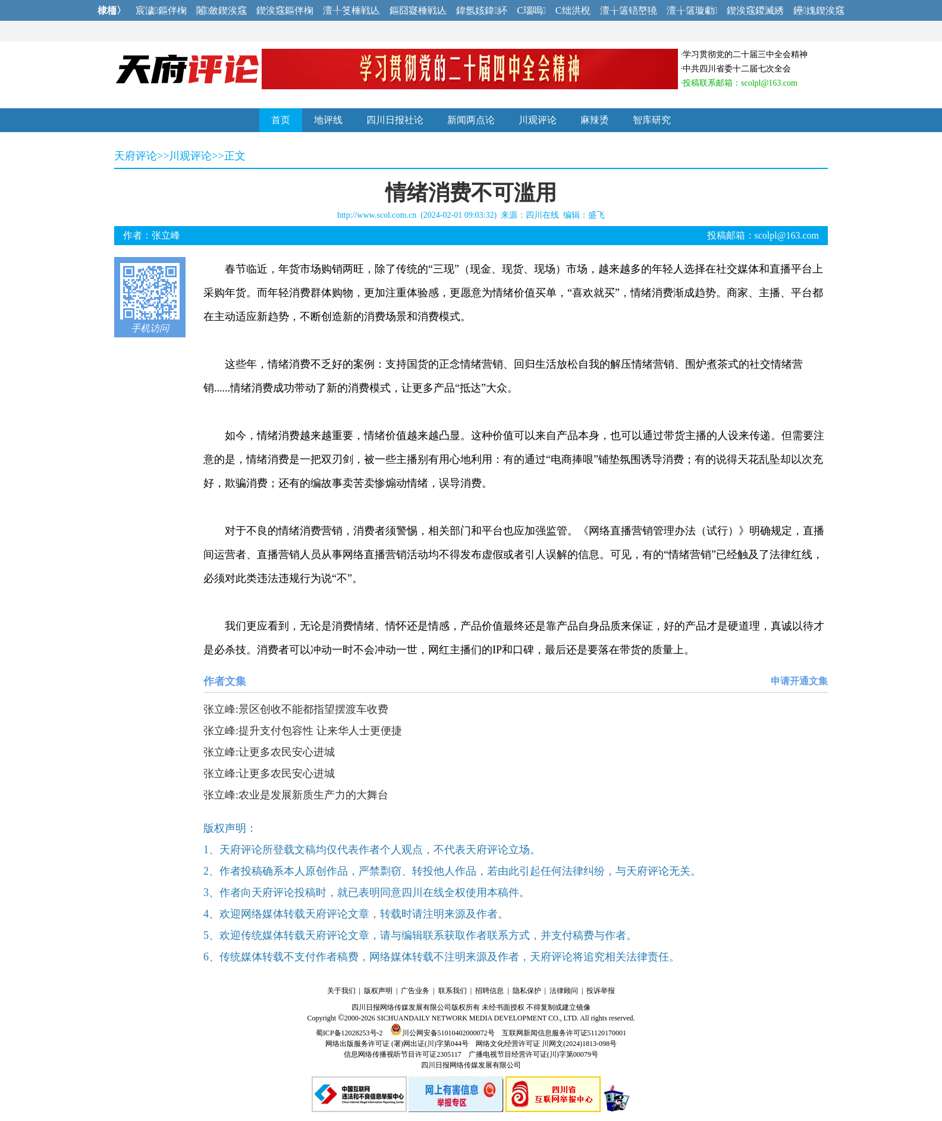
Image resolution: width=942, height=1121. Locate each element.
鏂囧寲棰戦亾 (418, 10)
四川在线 (542, 215)
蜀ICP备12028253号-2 (349, 1033)
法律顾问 (564, 991)
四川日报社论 (394, 120)
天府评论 (135, 156)
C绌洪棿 (573, 10)
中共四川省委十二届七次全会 (737, 68)
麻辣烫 (594, 120)
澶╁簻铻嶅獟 (628, 10)
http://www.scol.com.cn (376, 215)
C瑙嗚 (531, 10)
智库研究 (652, 120)
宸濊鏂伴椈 (161, 10)
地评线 (328, 120)
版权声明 (378, 991)
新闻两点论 (471, 120)
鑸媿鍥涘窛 (818, 10)
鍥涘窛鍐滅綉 (755, 10)
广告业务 (415, 991)
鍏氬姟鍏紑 (481, 10)
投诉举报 (600, 991)
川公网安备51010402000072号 (442, 1033)
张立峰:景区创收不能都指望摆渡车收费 (295, 709)
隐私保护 (527, 991)
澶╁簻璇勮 (692, 10)
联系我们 (452, 991)
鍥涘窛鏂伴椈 (284, 10)
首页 (280, 120)
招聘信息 (489, 991)
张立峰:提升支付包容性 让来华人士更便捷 (302, 731)
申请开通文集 (799, 681)
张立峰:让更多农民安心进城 (269, 752)
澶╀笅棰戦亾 (351, 10)
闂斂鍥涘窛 (221, 10)
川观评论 (538, 120)
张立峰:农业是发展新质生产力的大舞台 (295, 795)
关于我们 (341, 991)
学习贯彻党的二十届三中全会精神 (745, 54)
